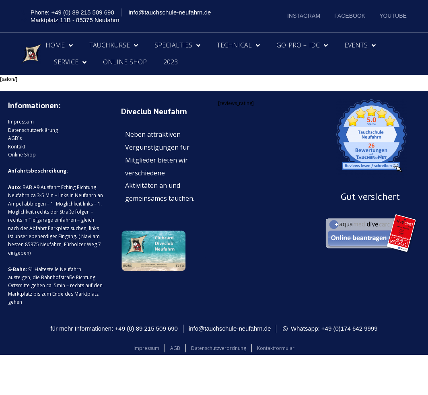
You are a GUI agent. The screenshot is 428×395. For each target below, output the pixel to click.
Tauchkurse (113, 45)
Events (360, 45)
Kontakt (16, 146)
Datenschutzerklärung (33, 130)
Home (59, 45)
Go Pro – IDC (302, 45)
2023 (170, 62)
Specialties (177, 45)
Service (70, 62)
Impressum (21, 121)
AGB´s (15, 138)
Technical (238, 45)
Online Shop (125, 62)
